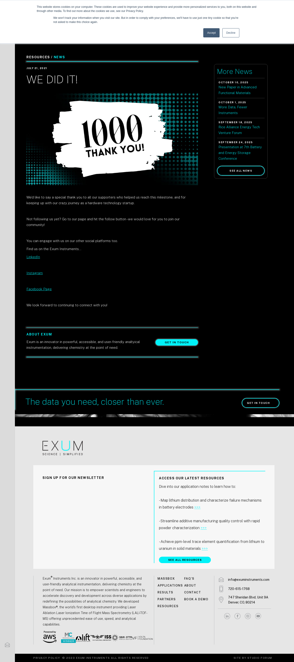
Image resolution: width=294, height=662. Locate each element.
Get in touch (177, 342)
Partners (167, 599)
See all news (240, 170)
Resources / (39, 57)
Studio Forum (259, 657)
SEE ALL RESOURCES (185, 559)
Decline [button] (230, 32)
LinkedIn (33, 257)
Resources (168, 606)
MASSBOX (166, 578)
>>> (197, 507)
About (190, 585)
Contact (192, 592)
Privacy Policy (46, 657)
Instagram (34, 273)
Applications (170, 585)
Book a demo (196, 599)
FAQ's (189, 578)
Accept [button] (211, 32)
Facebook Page (39, 289)
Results (165, 592)
